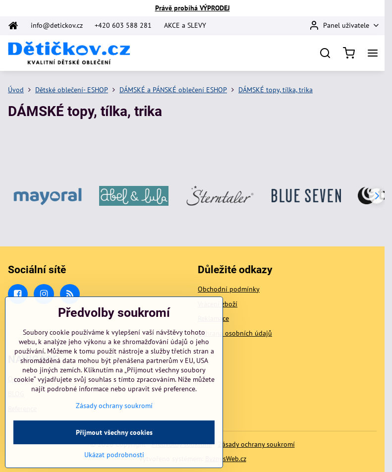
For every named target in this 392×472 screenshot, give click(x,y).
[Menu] (373, 53)
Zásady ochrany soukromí (256, 444)
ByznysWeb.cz (225, 458)
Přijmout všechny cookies (114, 447)
